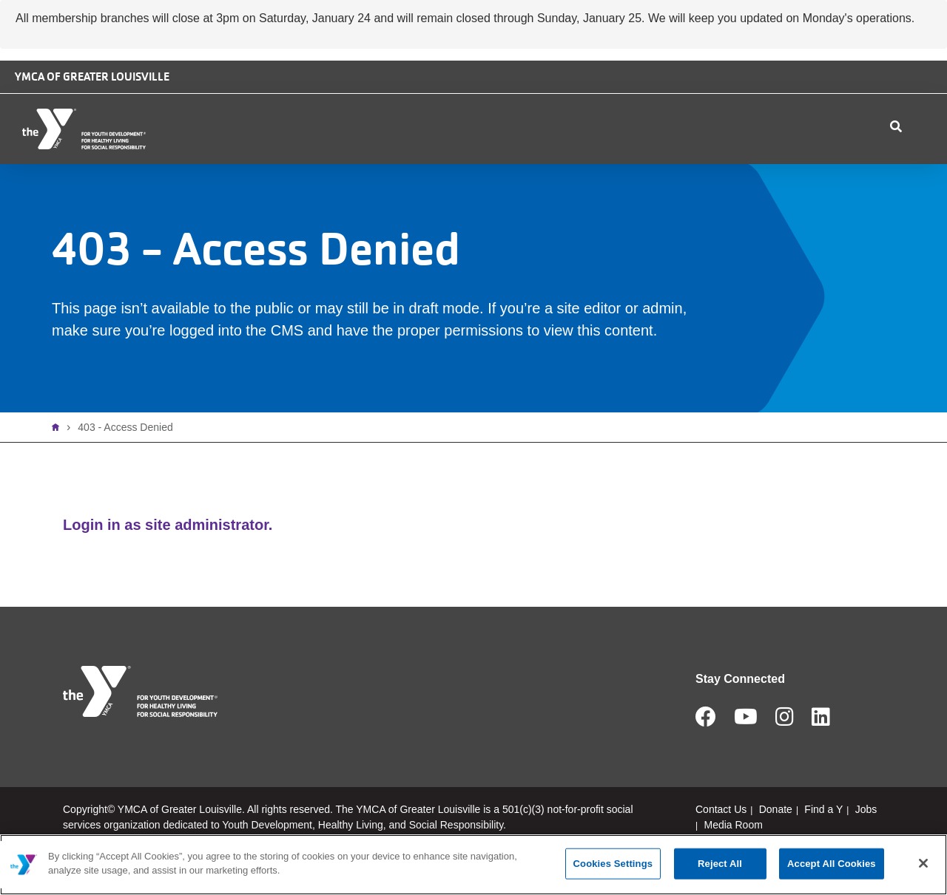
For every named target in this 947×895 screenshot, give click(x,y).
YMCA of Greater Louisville (92, 76)
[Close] (923, 863)
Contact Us (702, 164)
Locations (329, 164)
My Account (863, 164)
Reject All (720, 863)
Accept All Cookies (831, 863)
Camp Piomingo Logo (549, 91)
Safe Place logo (646, 83)
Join (920, 164)
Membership (426, 164)
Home (59, 463)
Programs (523, 164)
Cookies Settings (613, 863)
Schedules (613, 164)
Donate (735, 95)
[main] (473, 864)
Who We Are (233, 164)
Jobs (804, 95)
